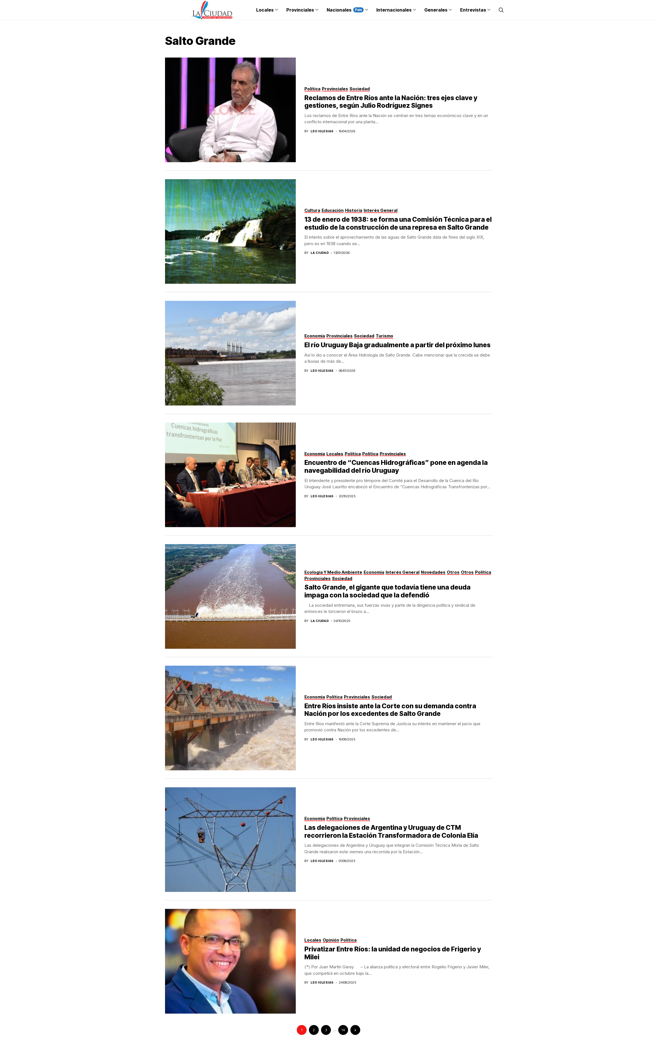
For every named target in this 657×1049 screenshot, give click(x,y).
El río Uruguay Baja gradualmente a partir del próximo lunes (397, 345)
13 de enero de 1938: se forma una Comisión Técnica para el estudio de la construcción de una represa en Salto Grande (398, 223)
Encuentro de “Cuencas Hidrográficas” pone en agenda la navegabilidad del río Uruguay (396, 466)
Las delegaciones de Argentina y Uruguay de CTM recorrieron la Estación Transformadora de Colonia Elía (391, 831)
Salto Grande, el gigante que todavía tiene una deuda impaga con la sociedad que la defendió (387, 591)
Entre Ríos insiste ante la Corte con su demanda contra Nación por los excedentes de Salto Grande (390, 710)
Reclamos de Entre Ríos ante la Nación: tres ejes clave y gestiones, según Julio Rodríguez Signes (390, 102)
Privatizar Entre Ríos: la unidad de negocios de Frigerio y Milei (392, 953)
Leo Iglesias (322, 131)
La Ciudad (320, 253)
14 (343, 1030)
